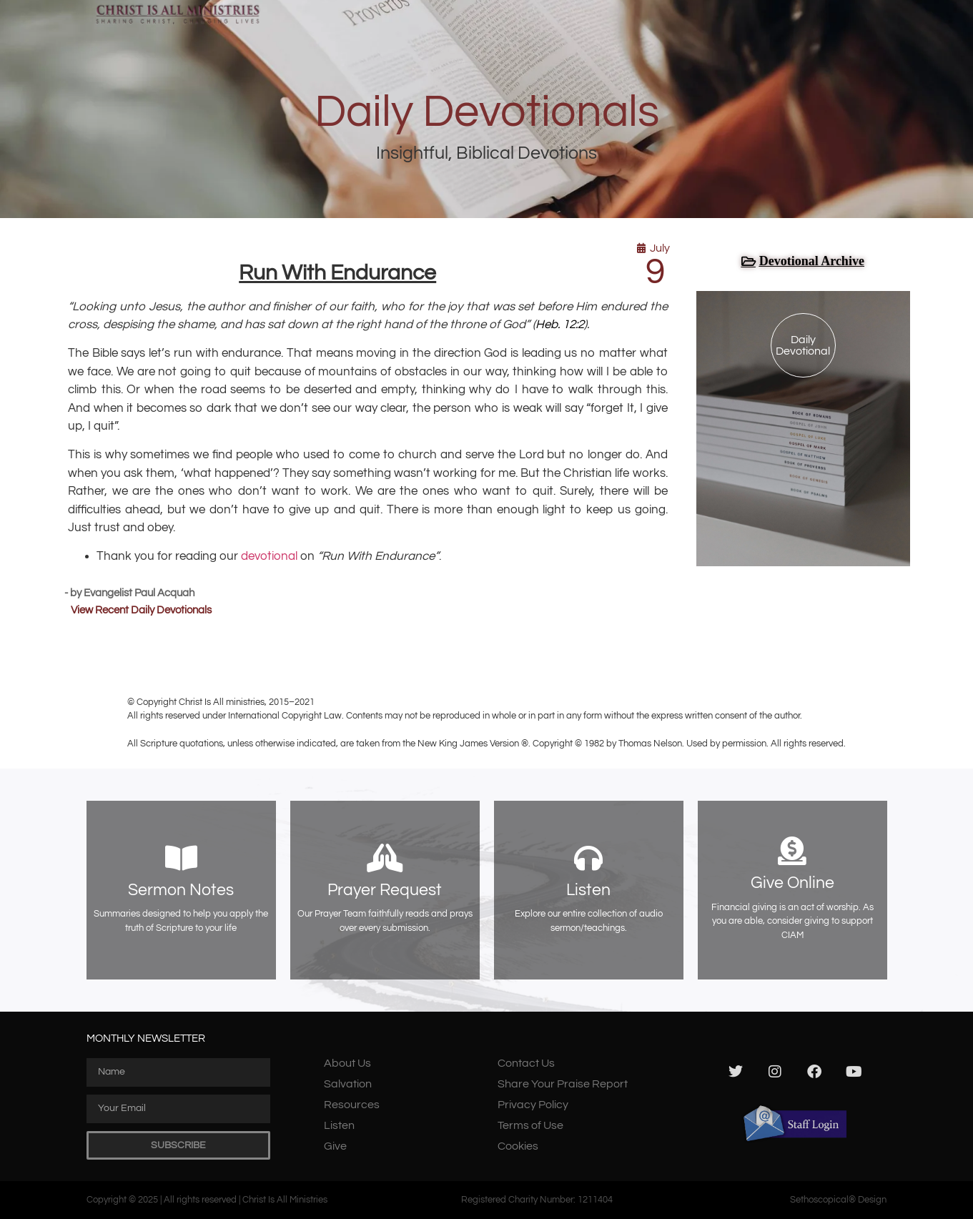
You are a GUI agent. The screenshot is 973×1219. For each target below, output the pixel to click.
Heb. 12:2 (559, 324)
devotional (269, 556)
